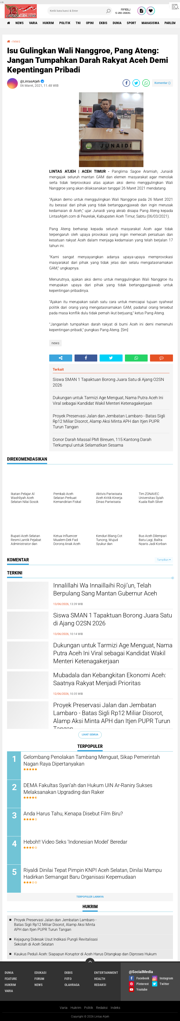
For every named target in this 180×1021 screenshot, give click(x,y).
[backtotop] (90, 962)
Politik (88, 1008)
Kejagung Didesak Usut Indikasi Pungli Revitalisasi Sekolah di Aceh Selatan (56, 941)
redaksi (100, 985)
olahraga (71, 985)
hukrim (48, 23)
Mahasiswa (150, 23)
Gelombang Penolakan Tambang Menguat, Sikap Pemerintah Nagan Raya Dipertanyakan (91, 760)
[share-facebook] (126, 83)
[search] (79, 11)
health (99, 979)
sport (131, 23)
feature (11, 979)
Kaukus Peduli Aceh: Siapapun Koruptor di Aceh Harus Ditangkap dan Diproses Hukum (85, 954)
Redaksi (102, 1008)
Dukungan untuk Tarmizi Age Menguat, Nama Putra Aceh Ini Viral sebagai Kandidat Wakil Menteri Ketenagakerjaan (112, 653)
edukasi (40, 972)
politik (64, 23)
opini (90, 23)
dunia (117, 23)
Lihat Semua (90, 734)
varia (33, 23)
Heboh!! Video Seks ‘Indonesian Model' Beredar (75, 842)
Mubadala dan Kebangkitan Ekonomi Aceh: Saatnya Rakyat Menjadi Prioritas (109, 679)
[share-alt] (60, 358)
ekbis (103, 23)
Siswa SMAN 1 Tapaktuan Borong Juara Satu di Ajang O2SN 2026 (112, 619)
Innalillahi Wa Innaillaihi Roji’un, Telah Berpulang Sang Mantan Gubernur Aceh (105, 589)
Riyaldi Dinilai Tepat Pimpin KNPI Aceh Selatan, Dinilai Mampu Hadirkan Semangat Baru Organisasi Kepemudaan (92, 873)
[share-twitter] (136, 83)
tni (78, 23)
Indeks (115, 1008)
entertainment (106, 972)
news (19, 23)
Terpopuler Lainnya (90, 896)
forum (39, 979)
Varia (64, 1008)
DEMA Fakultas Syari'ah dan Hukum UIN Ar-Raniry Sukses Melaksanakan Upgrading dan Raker (87, 788)
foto (67, 979)
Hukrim (76, 1008)
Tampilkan (164, 559)
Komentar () (162, 83)
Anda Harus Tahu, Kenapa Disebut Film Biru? (73, 814)
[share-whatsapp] (146, 83)
